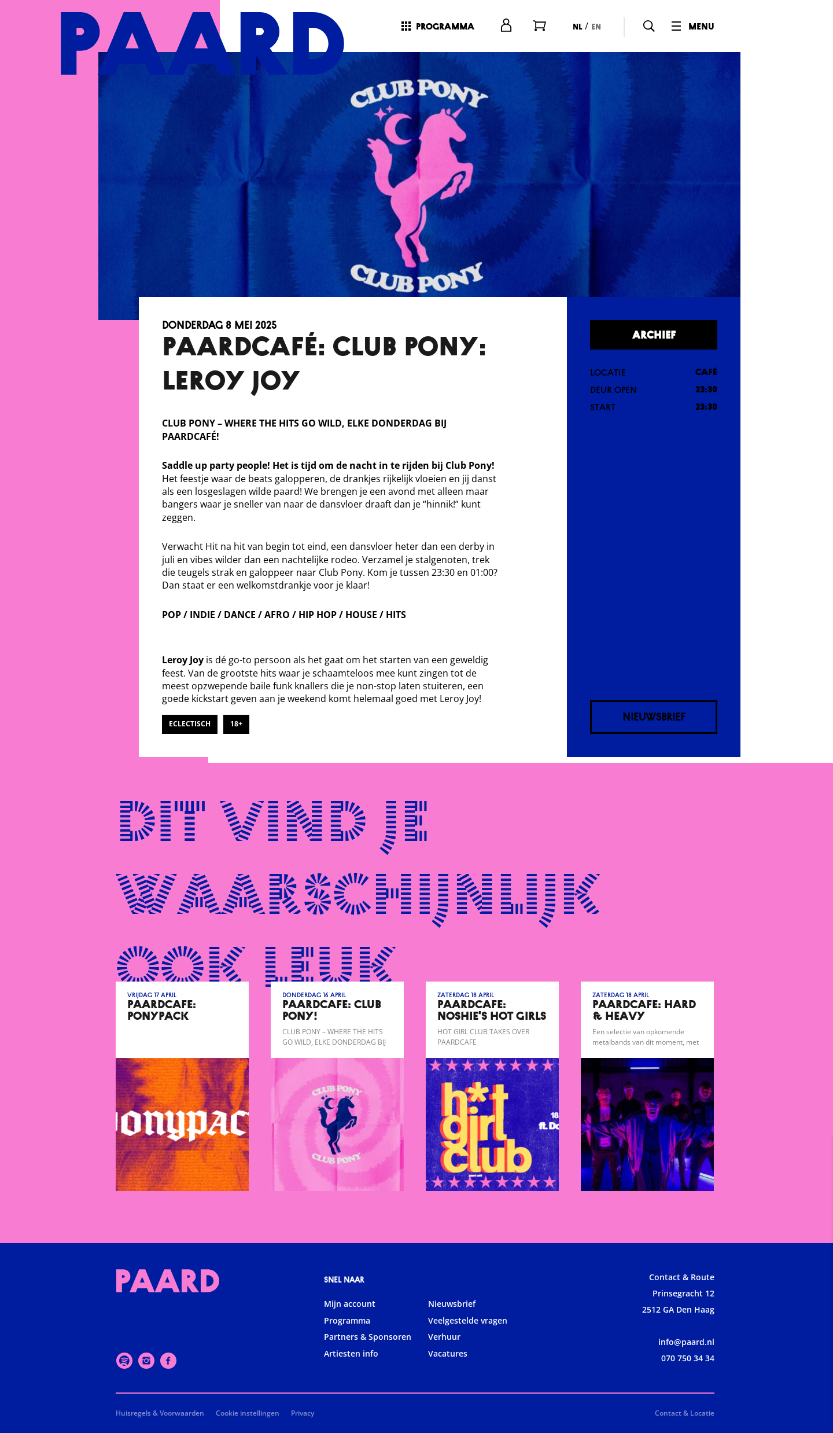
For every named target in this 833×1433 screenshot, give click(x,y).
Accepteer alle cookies (735, 1378)
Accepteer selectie (734, 1411)
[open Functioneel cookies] (814, 1266)
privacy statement (688, 1227)
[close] (815, 1159)
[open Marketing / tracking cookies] (814, 1335)
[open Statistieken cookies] (814, 1301)
